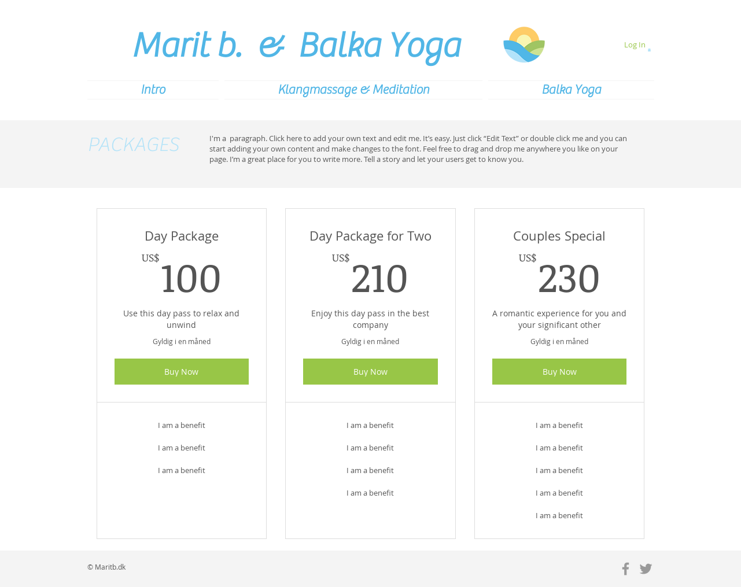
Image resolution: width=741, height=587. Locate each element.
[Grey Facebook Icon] (625, 568)
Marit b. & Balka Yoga (295, 46)
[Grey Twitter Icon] (645, 568)
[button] (649, 49)
